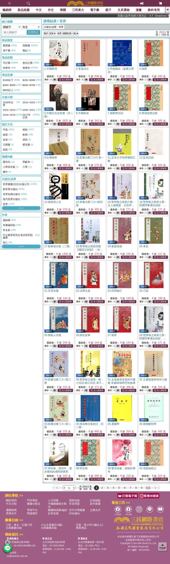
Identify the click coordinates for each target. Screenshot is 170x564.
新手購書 (95, 503)
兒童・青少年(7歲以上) (89, 524)
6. (82, 113)
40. (147, 468)
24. (143, 290)
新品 (24, 10)
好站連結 (74, 513)
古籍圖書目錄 (14, 527)
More (21, 208)
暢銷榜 (6, 10)
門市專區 (32, 500)
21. (51, 290)
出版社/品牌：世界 (53, 27)
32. (153, 379)
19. (115, 246)
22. (83, 290)
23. (115, 290)
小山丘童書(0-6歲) (51, 524)
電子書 (94, 10)
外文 (51, 10)
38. (82, 468)
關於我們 (11, 500)
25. (52, 335)
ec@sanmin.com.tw (17, 556)
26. (83, 335)
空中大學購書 (77, 510)
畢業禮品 (81, 527)
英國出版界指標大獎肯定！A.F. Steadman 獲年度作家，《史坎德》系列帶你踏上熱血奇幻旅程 (153, 15)
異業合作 (11, 513)
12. (146, 157)
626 (148, 487)
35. (113, 424)
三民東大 (78, 10)
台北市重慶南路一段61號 (91, 542)
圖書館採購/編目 (57, 510)
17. (58, 246)
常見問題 (74, 503)
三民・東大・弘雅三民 (19, 524)
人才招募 (53, 500)
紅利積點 (95, 500)
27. (112, 335)
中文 (39, 10)
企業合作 (95, 510)
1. (50, 68)
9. (50, 157)
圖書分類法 (33, 503)
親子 (108, 10)
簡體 (63, 10)
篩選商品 (33, 32)
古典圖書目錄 (49, 527)
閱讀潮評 (32, 513)
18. (89, 249)
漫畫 (139, 10)
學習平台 (32, 510)
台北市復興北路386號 (18, 542)
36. (147, 424)
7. (115, 113)
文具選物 (123, 10)
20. (143, 246)
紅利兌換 (53, 513)
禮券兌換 (74, 500)
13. (52, 202)
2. (82, 68)
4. (143, 68)
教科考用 (154, 10)
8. (148, 113)
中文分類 (11, 503)
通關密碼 (11, 510)
